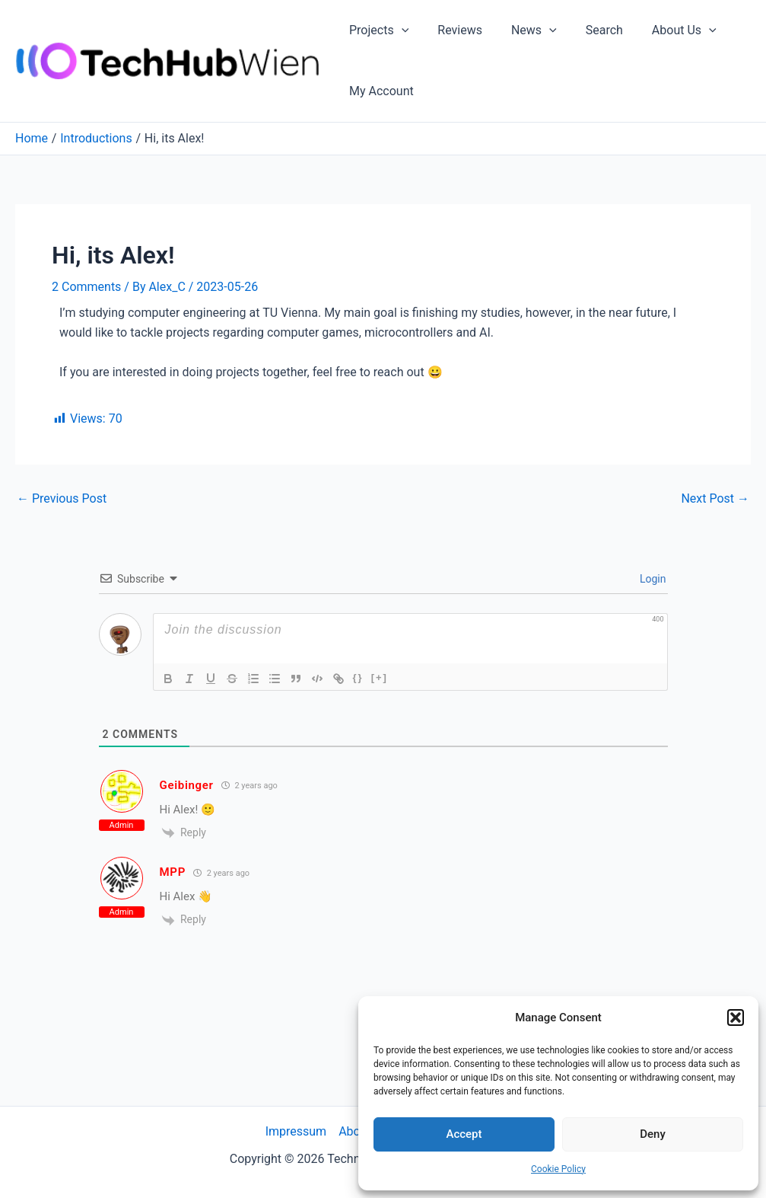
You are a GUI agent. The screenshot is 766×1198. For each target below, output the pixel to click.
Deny (653, 1134)
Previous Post (61, 499)
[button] (735, 1017)
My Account (379, 91)
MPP (173, 872)
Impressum (296, 1131)
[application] (399, 30)
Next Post (715, 499)
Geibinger (187, 785)
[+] (379, 677)
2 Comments (86, 287)
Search (588, 30)
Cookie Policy (558, 1169)
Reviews (453, 30)
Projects (376, 30)
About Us (663, 30)
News (522, 30)
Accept (464, 1134)
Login (651, 579)
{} (358, 677)
